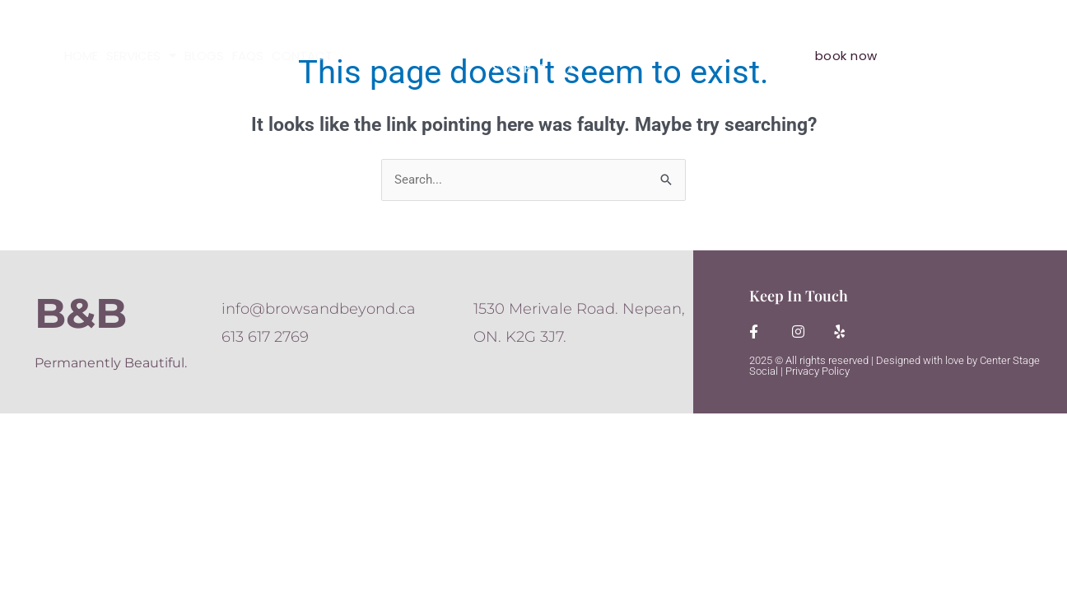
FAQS (247, 56)
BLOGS (204, 56)
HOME (81, 56)
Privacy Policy (817, 371)
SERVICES (141, 56)
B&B (81, 313)
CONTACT (302, 56)
